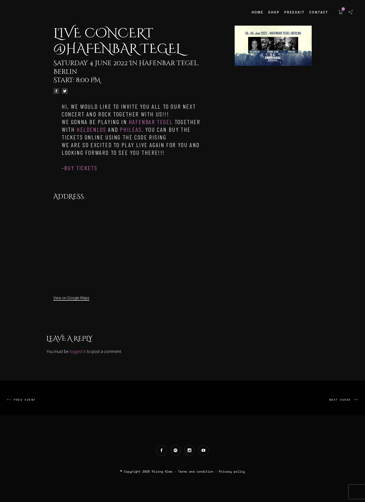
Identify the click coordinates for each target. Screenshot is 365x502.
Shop (274, 12)
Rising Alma (162, 471)
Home (258, 12)
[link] (151, 121)
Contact (318, 12)
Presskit (294, 12)
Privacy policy (232, 471)
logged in (78, 351)
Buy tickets (81, 167)
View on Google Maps (71, 298)
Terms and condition (195, 471)
